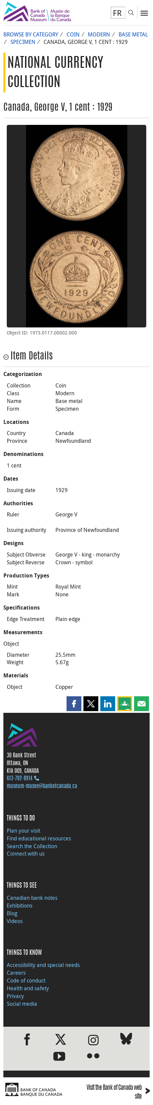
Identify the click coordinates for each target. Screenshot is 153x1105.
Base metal (133, 34)
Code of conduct (26, 980)
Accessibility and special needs (43, 965)
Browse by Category (30, 34)
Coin (73, 34)
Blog (12, 913)
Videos (15, 921)
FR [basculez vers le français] (117, 12)
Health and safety (28, 988)
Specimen (22, 42)
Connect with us (26, 853)
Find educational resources (39, 838)
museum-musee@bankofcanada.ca (42, 786)
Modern (99, 34)
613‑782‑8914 (19, 778)
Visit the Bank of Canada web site (118, 1092)
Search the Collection (32, 846)
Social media (22, 1003)
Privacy (15, 996)
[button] (74, 703)
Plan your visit (23, 830)
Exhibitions (19, 905)
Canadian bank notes (32, 897)
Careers (16, 972)
